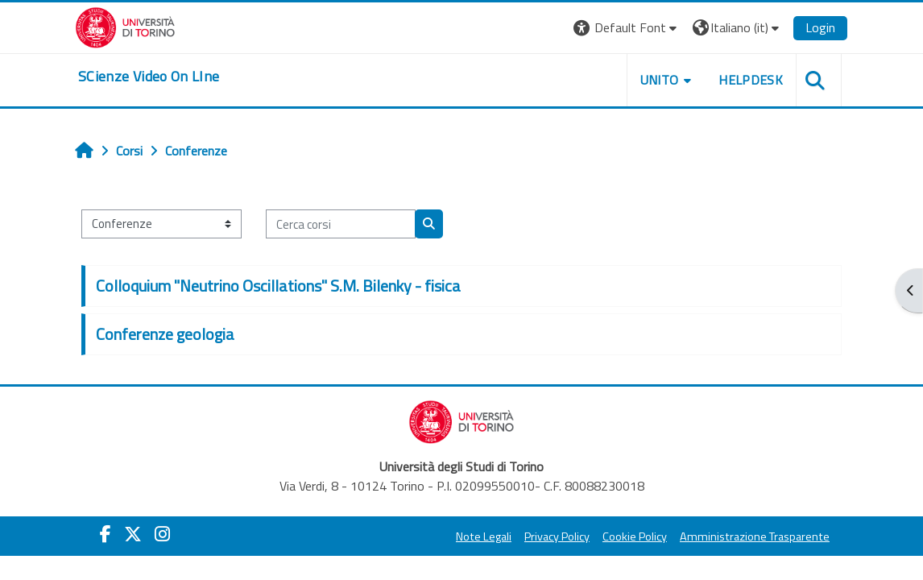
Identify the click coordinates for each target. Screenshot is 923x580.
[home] (149, 76)
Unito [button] (659, 79)
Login (820, 27)
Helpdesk (750, 79)
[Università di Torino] (125, 25)
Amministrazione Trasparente (755, 536)
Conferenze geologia (165, 333)
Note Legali (483, 536)
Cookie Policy (634, 536)
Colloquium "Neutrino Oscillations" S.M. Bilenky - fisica (278, 285)
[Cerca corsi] (341, 223)
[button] (627, 27)
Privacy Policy (557, 536)
